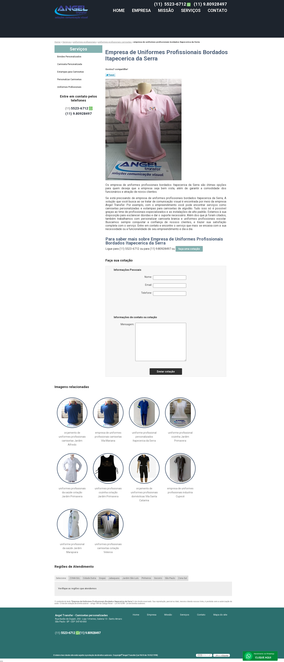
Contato (217, 10)
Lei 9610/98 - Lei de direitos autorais (130, 603)
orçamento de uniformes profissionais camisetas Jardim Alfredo (72, 438)
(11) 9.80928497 (210, 4)
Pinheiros (146, 578)
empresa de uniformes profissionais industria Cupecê (180, 492)
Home (119, 10)
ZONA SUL (75, 578)
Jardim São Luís (130, 578)
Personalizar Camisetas (69, 79)
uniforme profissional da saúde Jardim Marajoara (72, 548)
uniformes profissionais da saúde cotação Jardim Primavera (72, 492)
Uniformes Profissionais (69, 87)
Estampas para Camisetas (70, 72)
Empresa (141, 10)
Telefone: (163, 293)
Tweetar (110, 75)
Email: (165, 285)
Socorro (158, 578)
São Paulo (170, 578)
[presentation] (136, 306)
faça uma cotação (189, 248)
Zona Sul (182, 578)
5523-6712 (175, 4)
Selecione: (61, 578)
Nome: (165, 277)
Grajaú (102, 578)
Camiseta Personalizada (70, 64)
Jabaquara (114, 578)
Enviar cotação (166, 371)
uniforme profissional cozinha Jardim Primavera (180, 436)
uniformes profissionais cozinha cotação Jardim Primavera (108, 492)
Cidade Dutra (89, 578)
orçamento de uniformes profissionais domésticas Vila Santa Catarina (144, 494)
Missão (166, 10)
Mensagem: (153, 342)
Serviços (191, 10)
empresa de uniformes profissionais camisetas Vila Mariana (108, 436)
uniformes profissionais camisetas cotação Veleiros (108, 548)
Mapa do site (220, 614)
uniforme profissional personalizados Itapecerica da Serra (144, 436)
